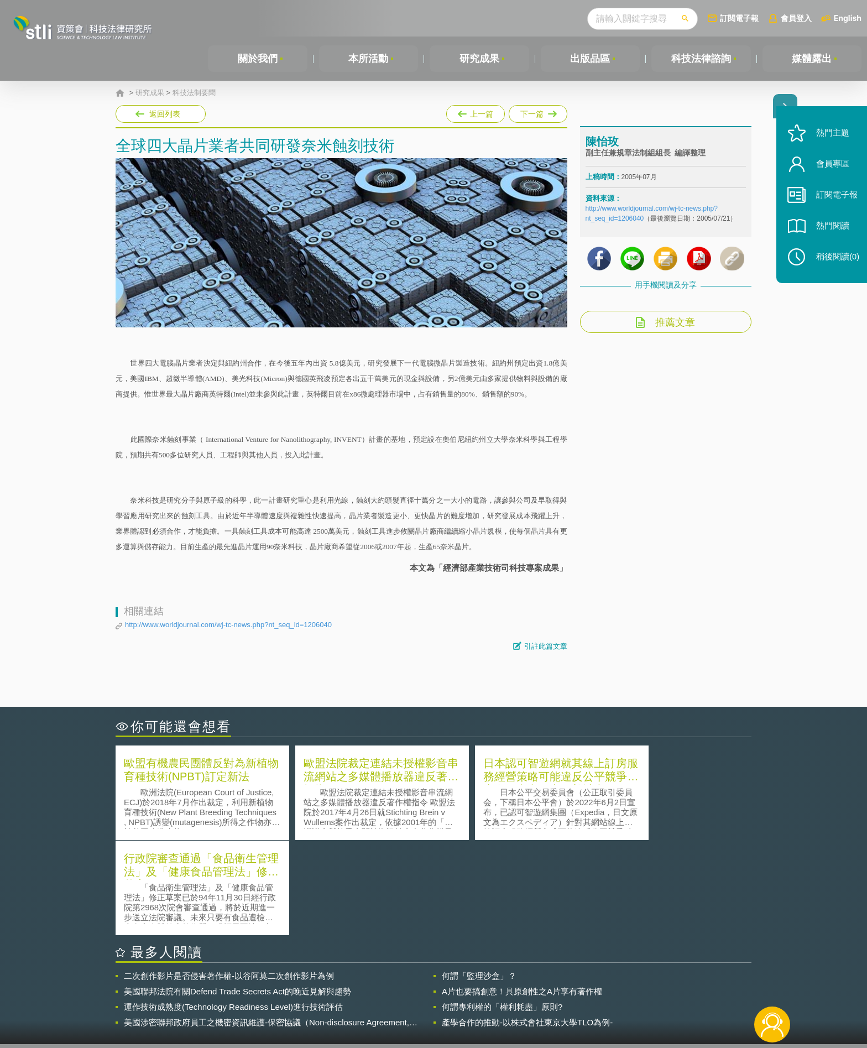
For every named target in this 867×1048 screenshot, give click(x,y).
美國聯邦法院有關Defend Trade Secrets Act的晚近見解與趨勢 (237, 896)
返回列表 (164, 114)
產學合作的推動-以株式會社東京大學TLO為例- (527, 927)
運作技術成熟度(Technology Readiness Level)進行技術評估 (233, 911)
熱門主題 (829, 139)
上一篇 (475, 111)
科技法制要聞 (194, 93)
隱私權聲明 (440, 987)
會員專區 (829, 170)
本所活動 (368, 59)
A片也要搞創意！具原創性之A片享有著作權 (522, 896)
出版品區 (590, 59)
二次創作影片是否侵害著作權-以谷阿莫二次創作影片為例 (229, 880)
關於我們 (258, 59)
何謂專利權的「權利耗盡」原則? (502, 911)
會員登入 (796, 18)
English (847, 18)
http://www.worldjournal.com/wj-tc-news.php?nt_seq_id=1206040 (228, 625)
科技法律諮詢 (701, 59)
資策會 (591, 987)
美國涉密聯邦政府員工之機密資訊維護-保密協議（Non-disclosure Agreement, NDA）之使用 (266, 927)
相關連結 (655, 987)
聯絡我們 (436, 1002)
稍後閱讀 (834, 263)
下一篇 (538, 111)
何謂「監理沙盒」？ (479, 880)
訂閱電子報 (739, 18)
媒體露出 (812, 59)
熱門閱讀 (829, 232)
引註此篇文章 (545, 646)
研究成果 (479, 59)
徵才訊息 (504, 987)
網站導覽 (504, 1002)
